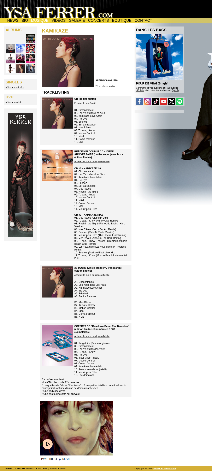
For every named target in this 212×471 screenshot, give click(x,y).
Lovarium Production (164, 468)
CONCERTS (98, 20)
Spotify (175, 90)
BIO (25, 20)
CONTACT (143, 20)
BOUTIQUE (121, 20)
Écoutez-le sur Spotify (85, 103)
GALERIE (77, 20)
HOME (8, 468)
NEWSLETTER (58, 468)
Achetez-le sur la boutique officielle (92, 161)
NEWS (12, 20)
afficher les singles (15, 87)
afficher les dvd (13, 102)
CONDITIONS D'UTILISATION (31, 468)
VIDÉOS (59, 20)
